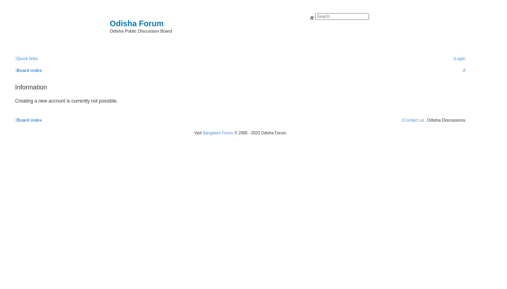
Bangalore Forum (218, 133)
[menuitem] (459, 58)
